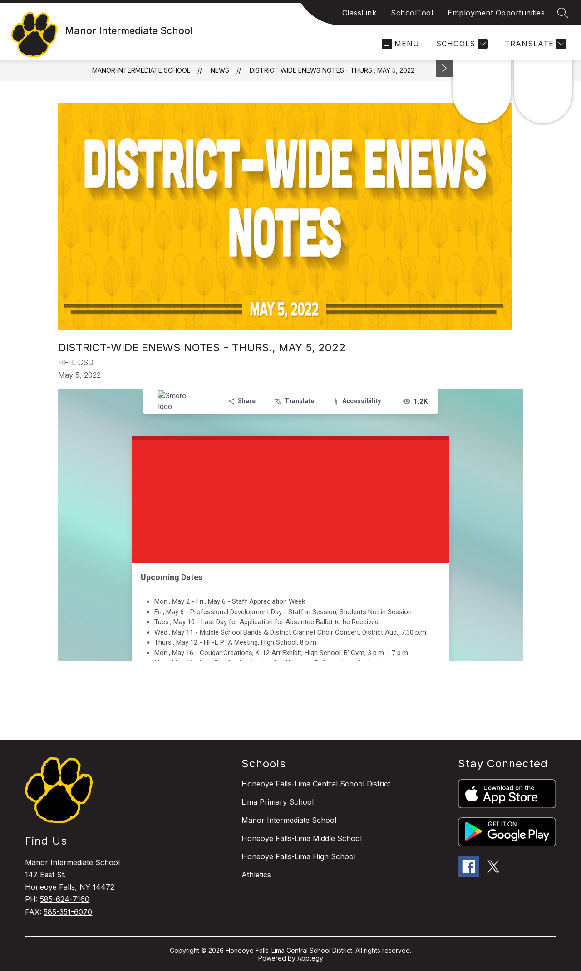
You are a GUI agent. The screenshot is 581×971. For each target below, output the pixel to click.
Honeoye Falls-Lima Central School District (315, 783)
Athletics (256, 874)
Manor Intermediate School (141, 70)
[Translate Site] (534, 44)
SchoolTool (412, 12)
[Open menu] (400, 44)
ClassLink (359, 12)
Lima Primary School (277, 801)
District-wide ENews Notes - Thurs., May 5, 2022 (332, 70)
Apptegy (310, 958)
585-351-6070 (68, 911)
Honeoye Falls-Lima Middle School (301, 838)
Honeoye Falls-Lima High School (298, 856)
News (220, 70)
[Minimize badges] (444, 68)
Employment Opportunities (496, 12)
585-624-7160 (64, 899)
